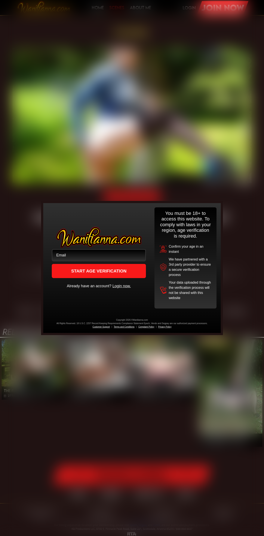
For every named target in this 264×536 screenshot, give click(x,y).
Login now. (121, 286)
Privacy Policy (164, 327)
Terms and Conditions (124, 327)
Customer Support (101, 327)
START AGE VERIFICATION (99, 271)
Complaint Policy (146, 327)
